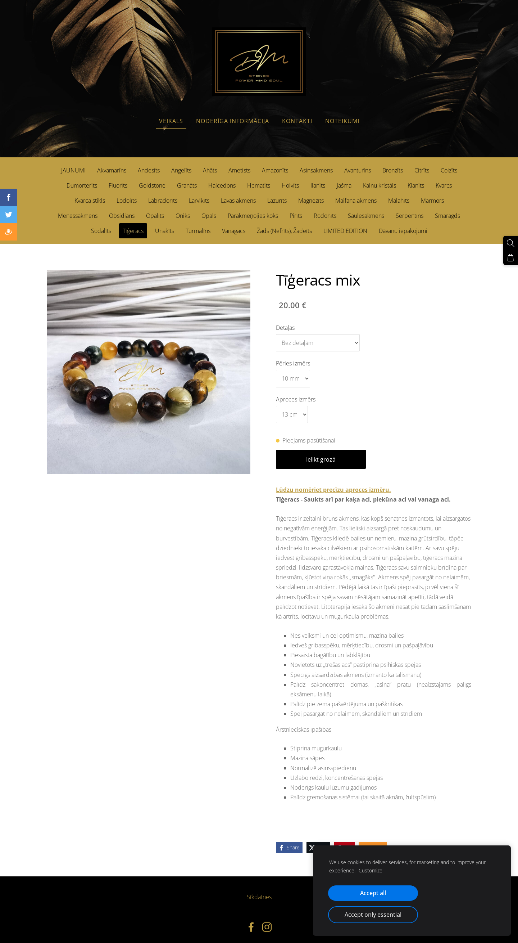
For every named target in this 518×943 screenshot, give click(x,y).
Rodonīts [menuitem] (325, 210)
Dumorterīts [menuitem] (82, 179)
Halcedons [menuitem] (222, 179)
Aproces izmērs (295, 393)
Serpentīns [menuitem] (409, 210)
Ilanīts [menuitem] (317, 179)
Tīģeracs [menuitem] (133, 225)
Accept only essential (373, 915)
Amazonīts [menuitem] (275, 164)
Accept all (373, 893)
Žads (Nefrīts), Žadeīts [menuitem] (284, 225)
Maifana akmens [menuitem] (356, 194)
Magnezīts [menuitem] (311, 194)
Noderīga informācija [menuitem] (232, 115)
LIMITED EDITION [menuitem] (345, 225)
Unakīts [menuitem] (164, 225)
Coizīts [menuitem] (449, 164)
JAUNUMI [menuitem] (73, 164)
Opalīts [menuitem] (155, 210)
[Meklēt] (511, 243)
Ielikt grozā (321, 453)
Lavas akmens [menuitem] (238, 194)
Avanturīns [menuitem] (357, 164)
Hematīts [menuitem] (258, 179)
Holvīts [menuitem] (290, 179)
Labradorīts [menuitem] (162, 194)
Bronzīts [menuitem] (392, 164)
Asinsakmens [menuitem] (316, 164)
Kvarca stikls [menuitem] (89, 194)
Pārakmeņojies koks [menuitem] (253, 210)
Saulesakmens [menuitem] (366, 210)
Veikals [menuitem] (171, 115)
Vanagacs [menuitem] (233, 225)
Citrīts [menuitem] (421, 164)
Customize (370, 870)
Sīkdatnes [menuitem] (259, 891)
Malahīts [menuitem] (398, 194)
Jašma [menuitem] (344, 179)
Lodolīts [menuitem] (127, 194)
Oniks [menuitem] (183, 210)
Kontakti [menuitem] (297, 115)
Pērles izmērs (293, 357)
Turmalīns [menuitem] (198, 225)
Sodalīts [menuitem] (101, 225)
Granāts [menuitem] (187, 179)
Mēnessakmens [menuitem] (77, 210)
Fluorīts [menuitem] (118, 179)
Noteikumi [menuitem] (342, 115)
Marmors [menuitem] (432, 194)
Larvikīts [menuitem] (199, 194)
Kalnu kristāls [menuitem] (379, 179)
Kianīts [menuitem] (416, 179)
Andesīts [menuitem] (149, 164)
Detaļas (285, 321)
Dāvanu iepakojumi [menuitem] (403, 225)
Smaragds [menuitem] (447, 210)
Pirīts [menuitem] (296, 210)
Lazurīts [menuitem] (277, 194)
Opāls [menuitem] (208, 210)
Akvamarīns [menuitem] (111, 164)
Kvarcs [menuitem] (444, 179)
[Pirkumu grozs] (511, 256)
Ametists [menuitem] (239, 164)
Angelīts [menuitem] (181, 164)
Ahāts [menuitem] (210, 164)
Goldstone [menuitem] (152, 179)
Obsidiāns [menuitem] (122, 210)
